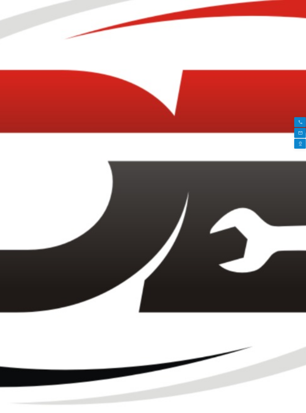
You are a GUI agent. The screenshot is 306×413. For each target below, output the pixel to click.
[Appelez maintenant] (300, 122)
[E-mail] (300, 133)
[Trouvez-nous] (300, 144)
